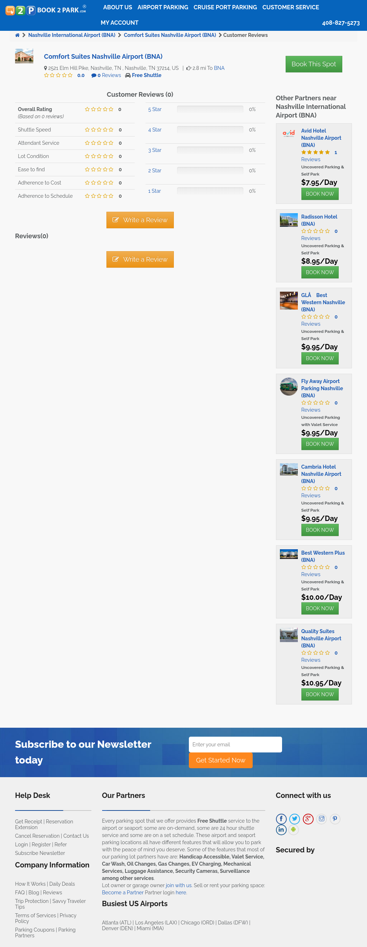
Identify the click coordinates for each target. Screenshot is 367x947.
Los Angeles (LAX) (156, 923)
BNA (219, 68)
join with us (179, 885)
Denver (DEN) (117, 928)
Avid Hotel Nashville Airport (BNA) (321, 138)
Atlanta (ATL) (117, 923)
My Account (119, 22)
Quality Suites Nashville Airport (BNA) (321, 638)
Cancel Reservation (37, 836)
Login (21, 844)
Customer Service (290, 7)
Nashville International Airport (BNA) (71, 35)
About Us (117, 7)
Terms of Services (35, 915)
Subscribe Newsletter (40, 853)
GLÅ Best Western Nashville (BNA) (323, 302)
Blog (33, 892)
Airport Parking (163, 7)
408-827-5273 (341, 22)
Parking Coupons (34, 930)
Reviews (109, 75)
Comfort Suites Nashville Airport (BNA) (170, 35)
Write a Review (140, 220)
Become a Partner (123, 892)
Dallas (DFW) (233, 923)
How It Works (30, 884)
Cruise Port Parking (225, 7)
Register (41, 844)
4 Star (155, 130)
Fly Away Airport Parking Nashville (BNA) (322, 388)
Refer (60, 844)
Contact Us (76, 836)
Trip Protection (32, 901)
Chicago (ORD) (197, 923)
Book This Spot (314, 64)
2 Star (154, 170)
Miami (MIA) (150, 928)
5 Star (155, 109)
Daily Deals (62, 884)
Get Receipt (28, 821)
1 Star (154, 191)
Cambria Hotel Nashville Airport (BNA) (321, 474)
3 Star (155, 150)
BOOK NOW (320, 194)
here (181, 892)
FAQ (20, 892)
